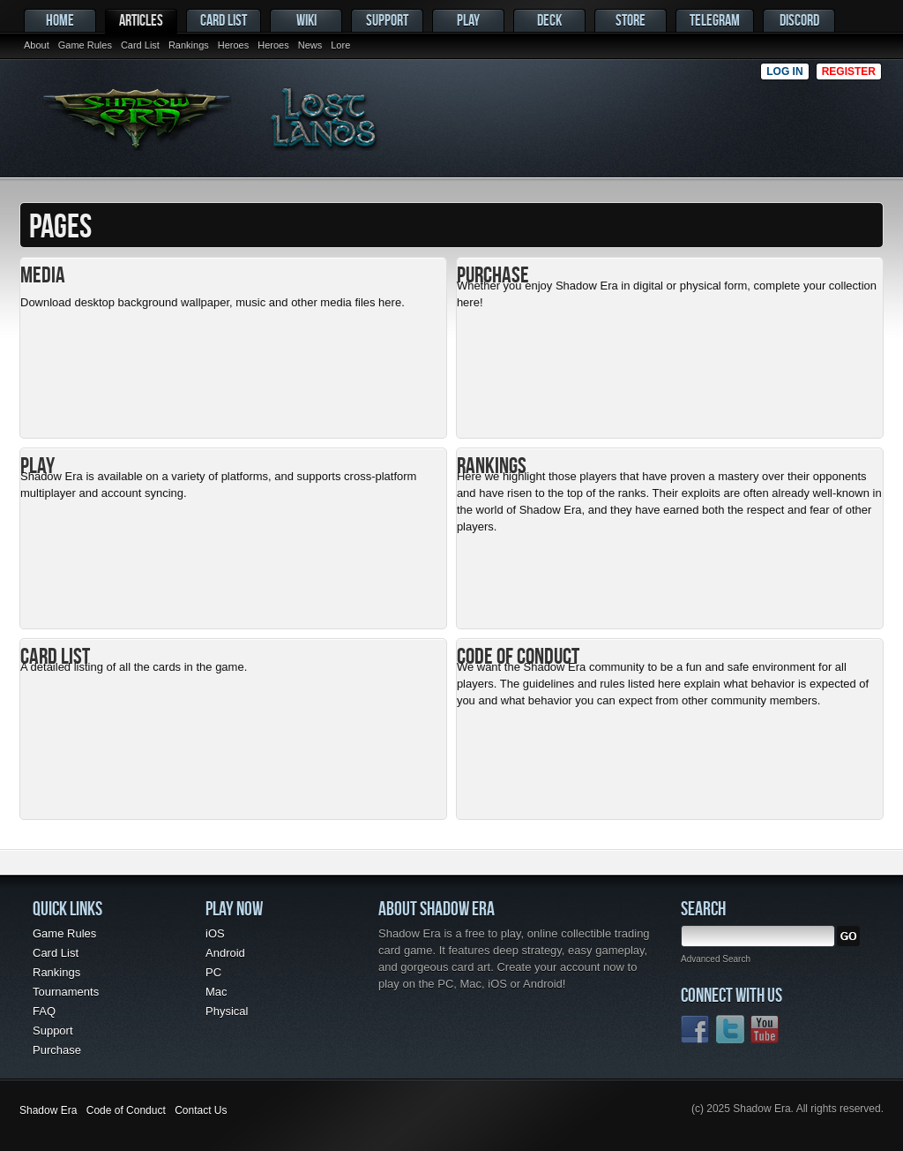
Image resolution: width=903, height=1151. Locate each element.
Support (387, 19)
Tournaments (66, 991)
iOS (215, 933)
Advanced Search (715, 959)
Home (60, 19)
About (36, 45)
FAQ (44, 1011)
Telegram (715, 19)
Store (631, 19)
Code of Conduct (126, 1110)
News (310, 45)
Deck (549, 19)
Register (849, 71)
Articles (141, 19)
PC (213, 972)
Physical (226, 1011)
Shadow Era (48, 1110)
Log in (784, 71)
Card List (140, 45)
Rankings (188, 45)
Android (225, 952)
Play (468, 19)
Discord (799, 19)
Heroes (233, 45)
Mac (216, 991)
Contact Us (201, 1110)
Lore (340, 45)
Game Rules (85, 45)
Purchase (57, 1050)
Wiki (306, 19)
